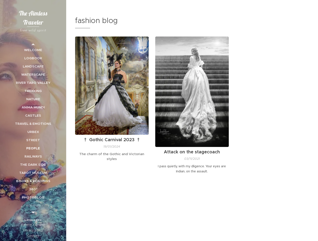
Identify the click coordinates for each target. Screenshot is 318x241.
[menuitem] (33, 49)
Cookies (33, 235)
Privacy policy (33, 230)
